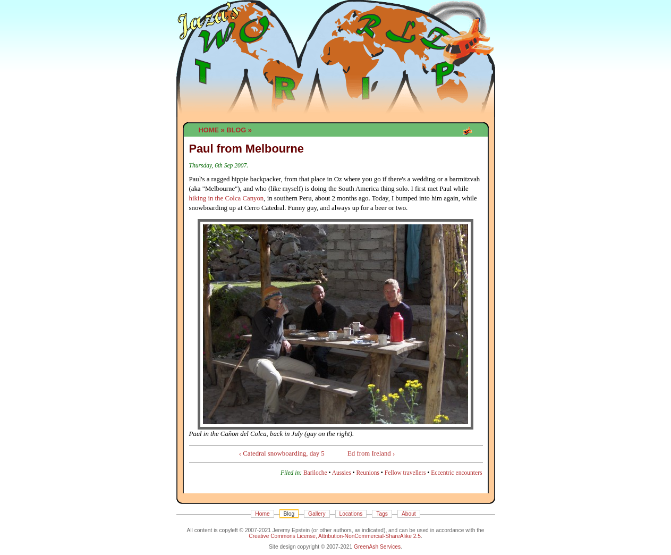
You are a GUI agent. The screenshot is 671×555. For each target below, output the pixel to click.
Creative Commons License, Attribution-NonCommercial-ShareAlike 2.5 (335, 536)
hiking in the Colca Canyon (226, 198)
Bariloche (315, 472)
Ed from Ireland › (371, 453)
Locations (351, 514)
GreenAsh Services (377, 547)
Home (209, 130)
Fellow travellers (405, 472)
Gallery (316, 514)
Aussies (341, 472)
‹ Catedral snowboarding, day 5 (282, 453)
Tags (382, 514)
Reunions (367, 472)
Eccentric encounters (456, 472)
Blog (236, 130)
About (409, 514)
